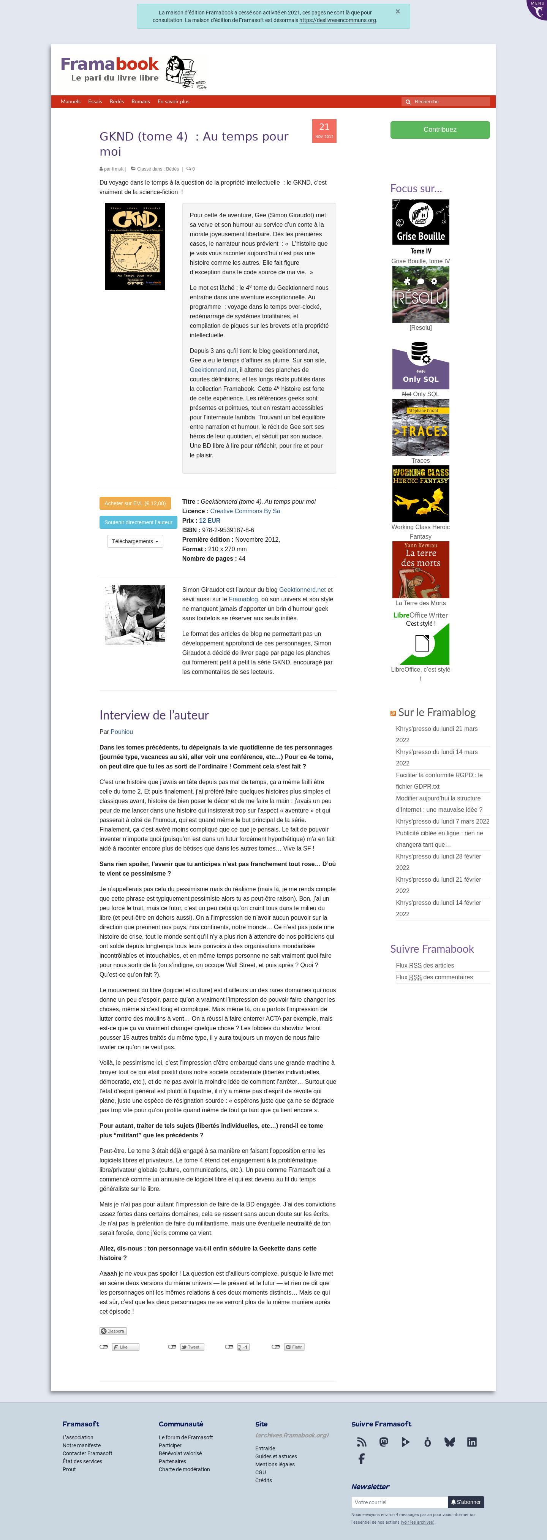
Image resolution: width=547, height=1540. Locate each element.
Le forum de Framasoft (186, 1437)
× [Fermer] (397, 11)
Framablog (243, 599)
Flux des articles (425, 965)
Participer (170, 1445)
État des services (82, 1461)
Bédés (172, 169)
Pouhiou (122, 732)
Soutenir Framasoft (440, 151)
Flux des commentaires (434, 977)
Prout (69, 1469)
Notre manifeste (82, 1445)
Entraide (265, 1448)
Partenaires (172, 1461)
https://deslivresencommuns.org (337, 20)
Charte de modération (184, 1469)
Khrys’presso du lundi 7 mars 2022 (443, 821)
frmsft (117, 169)
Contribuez (440, 129)
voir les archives (417, 1522)
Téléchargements (135, 541)
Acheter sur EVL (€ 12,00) (135, 503)
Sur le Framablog (437, 711)
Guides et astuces (276, 1456)
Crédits (263, 1480)
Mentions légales (275, 1464)
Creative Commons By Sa (245, 511)
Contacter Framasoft (87, 1453)
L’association (78, 1437)
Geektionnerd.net (213, 370)
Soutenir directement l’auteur (138, 522)
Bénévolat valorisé (180, 1453)
